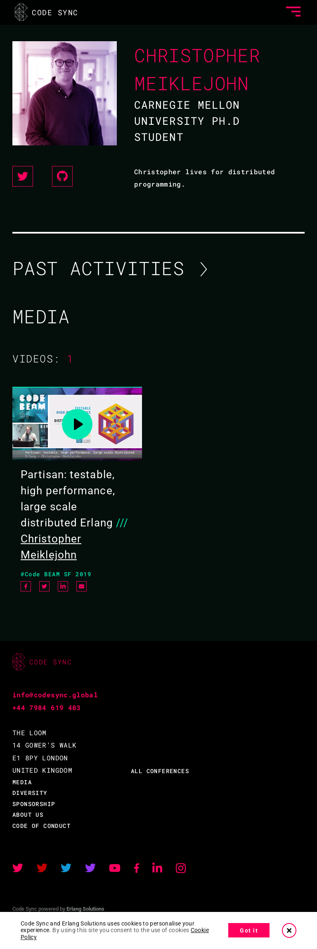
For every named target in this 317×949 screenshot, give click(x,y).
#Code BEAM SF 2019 (56, 574)
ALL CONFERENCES (160, 771)
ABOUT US (27, 814)
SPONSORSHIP (33, 804)
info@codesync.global (55, 694)
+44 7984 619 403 (46, 707)
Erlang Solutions (85, 909)
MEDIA (22, 782)
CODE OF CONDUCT (41, 826)
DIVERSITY (29, 793)
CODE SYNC (48, 10)
